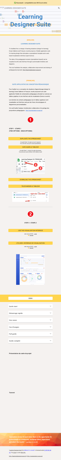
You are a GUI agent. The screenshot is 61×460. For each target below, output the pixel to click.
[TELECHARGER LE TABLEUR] (30, 186)
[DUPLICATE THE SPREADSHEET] (30, 138)
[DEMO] (30, 298)
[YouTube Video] (30, 371)
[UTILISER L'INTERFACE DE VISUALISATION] (30, 243)
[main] (30, 20)
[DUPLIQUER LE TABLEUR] (30, 147)
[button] (2, 8)
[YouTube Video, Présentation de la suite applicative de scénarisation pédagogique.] (30, 410)
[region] (30, 3)
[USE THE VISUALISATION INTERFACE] (30, 230)
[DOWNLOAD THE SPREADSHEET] (30, 179)
